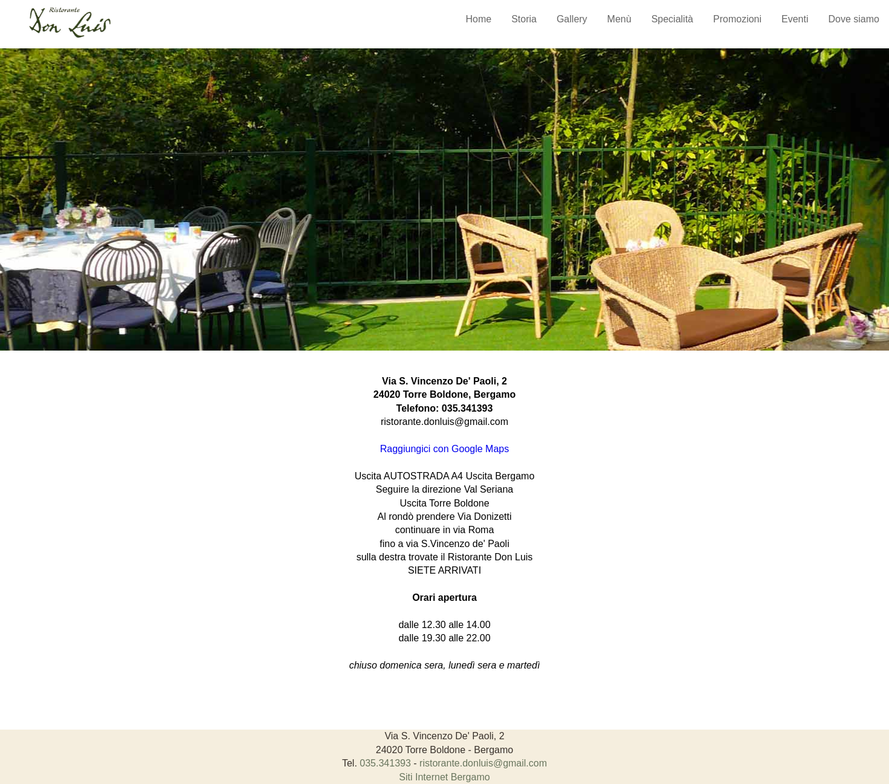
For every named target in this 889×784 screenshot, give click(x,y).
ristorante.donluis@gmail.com (444, 421)
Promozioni (737, 19)
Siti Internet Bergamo (444, 777)
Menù (619, 19)
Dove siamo (854, 19)
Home (478, 19)
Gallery (572, 19)
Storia (524, 19)
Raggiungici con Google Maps (444, 449)
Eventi (794, 19)
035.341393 (467, 408)
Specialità (672, 19)
